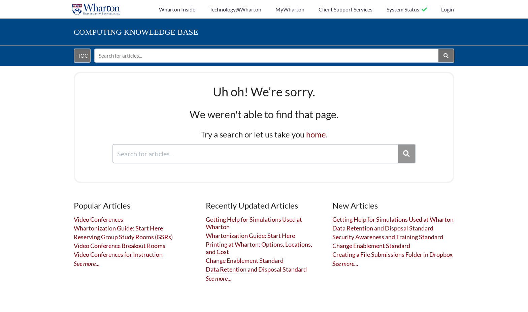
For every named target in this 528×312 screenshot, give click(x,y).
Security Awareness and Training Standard (387, 237)
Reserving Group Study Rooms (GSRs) (123, 237)
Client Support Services (345, 9)
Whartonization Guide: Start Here (118, 228)
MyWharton (289, 9)
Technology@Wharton (235, 9)
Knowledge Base (136, 32)
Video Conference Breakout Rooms (119, 245)
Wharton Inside (177, 9)
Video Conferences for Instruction (118, 254)
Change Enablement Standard (245, 260)
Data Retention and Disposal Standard (256, 269)
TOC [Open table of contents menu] (83, 56)
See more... (87, 263)
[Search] (446, 56)
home (316, 134)
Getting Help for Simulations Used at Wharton (393, 219)
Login (447, 9)
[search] (266, 56)
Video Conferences (98, 219)
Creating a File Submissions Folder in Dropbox (392, 254)
